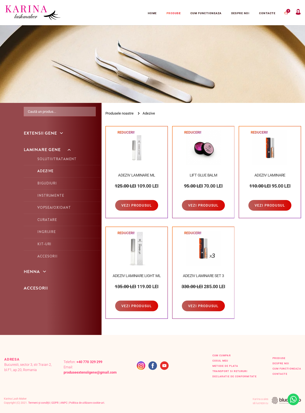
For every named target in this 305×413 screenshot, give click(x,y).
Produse (174, 13)
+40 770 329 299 (89, 362)
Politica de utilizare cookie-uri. (87, 402)
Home (152, 13)
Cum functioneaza (206, 13)
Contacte (267, 13)
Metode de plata (225, 365)
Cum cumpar (221, 355)
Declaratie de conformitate (234, 376)
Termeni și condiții (39, 402)
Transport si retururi (230, 371)
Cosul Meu (220, 360)
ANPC (63, 402)
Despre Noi (240, 13)
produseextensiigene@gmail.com (90, 372)
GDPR (55, 402)
